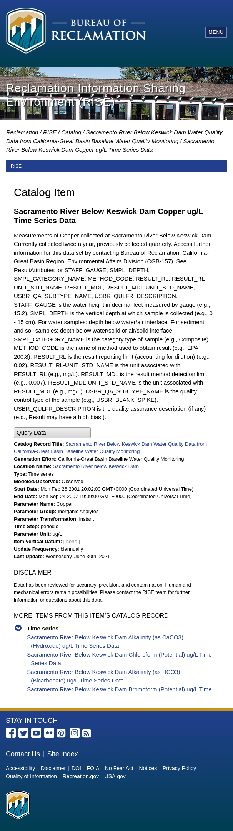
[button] (52, 432)
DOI (76, 768)
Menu (215, 32)
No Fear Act (119, 768)
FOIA (93, 768)
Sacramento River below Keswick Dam (96, 466)
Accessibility (20, 768)
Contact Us (23, 754)
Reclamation (22, 132)
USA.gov (115, 776)
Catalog (71, 132)
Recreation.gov (81, 776)
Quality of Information (31, 776)
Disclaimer (53, 768)
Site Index (62, 754)
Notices (148, 768)
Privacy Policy (179, 768)
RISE (50, 132)
